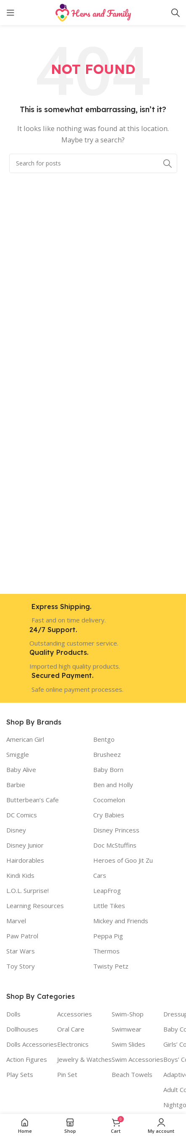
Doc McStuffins (114, 845)
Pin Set (67, 1074)
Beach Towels (132, 1074)
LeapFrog (107, 890)
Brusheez (107, 754)
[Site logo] (93, 12)
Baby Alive (21, 769)
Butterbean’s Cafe (32, 800)
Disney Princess (116, 830)
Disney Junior (25, 845)
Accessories (74, 1014)
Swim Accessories (137, 1059)
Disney (16, 830)
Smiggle (17, 754)
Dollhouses (22, 1029)
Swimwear (126, 1029)
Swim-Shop (128, 1014)
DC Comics (21, 815)
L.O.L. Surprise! (27, 890)
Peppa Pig (108, 936)
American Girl (25, 739)
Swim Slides (128, 1044)
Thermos (106, 951)
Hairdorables (25, 860)
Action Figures (26, 1059)
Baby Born (108, 769)
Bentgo (104, 739)
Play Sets (19, 1074)
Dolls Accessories (31, 1044)
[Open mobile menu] (10, 12)
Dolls (13, 1014)
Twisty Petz (110, 966)
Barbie (15, 784)
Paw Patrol (22, 936)
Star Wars (20, 951)
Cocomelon (109, 800)
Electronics (73, 1044)
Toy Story (20, 966)
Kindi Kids (20, 875)
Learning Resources (35, 905)
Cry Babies (108, 815)
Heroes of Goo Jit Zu (123, 860)
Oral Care (70, 1029)
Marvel (16, 920)
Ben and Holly (113, 784)
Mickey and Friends (120, 920)
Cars (99, 875)
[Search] (175, 12)
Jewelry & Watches (84, 1059)
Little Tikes (109, 905)
